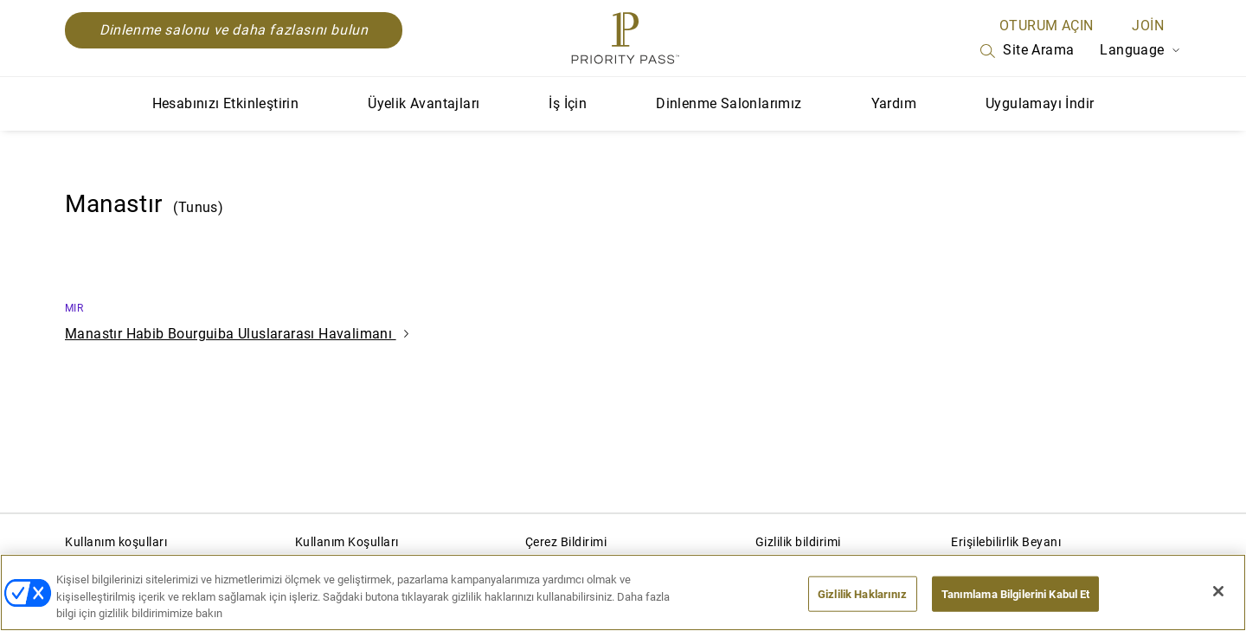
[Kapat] (1218, 591)
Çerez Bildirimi (566, 542)
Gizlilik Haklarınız (862, 593)
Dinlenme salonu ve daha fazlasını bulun (234, 30)
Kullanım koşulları (116, 542)
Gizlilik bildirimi (798, 542)
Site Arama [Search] (1025, 51)
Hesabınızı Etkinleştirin (225, 103)
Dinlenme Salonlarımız (728, 103)
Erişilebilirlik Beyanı (1006, 542)
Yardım (893, 103)
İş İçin (568, 103)
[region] (623, 592)
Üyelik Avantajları (423, 103)
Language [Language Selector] (1140, 50)
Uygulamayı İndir (1040, 103)
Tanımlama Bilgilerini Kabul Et (1015, 593)
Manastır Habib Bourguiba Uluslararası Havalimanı (236, 333)
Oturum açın (1046, 25)
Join (1148, 25)
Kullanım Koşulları (347, 542)
